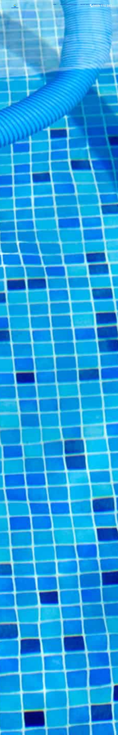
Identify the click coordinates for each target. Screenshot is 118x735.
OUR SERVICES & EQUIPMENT (68, 13)
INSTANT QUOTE (85, 13)
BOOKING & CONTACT (98, 13)
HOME (55, 13)
